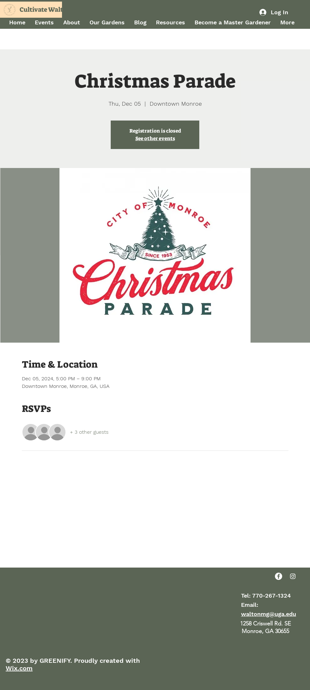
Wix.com (19, 668)
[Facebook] (278, 576)
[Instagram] (292, 576)
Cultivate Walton (45, 9)
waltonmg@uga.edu (268, 614)
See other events (155, 138)
